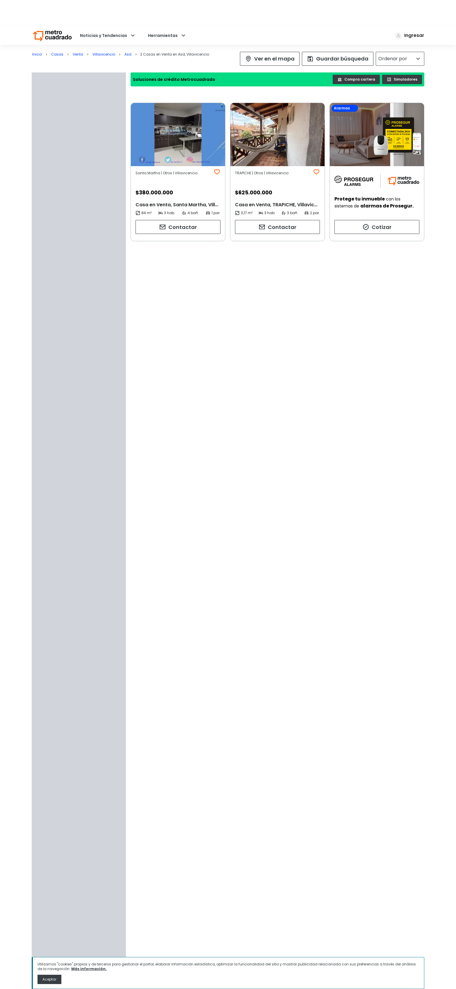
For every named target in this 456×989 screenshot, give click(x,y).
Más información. (89, 968)
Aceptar (49, 979)
